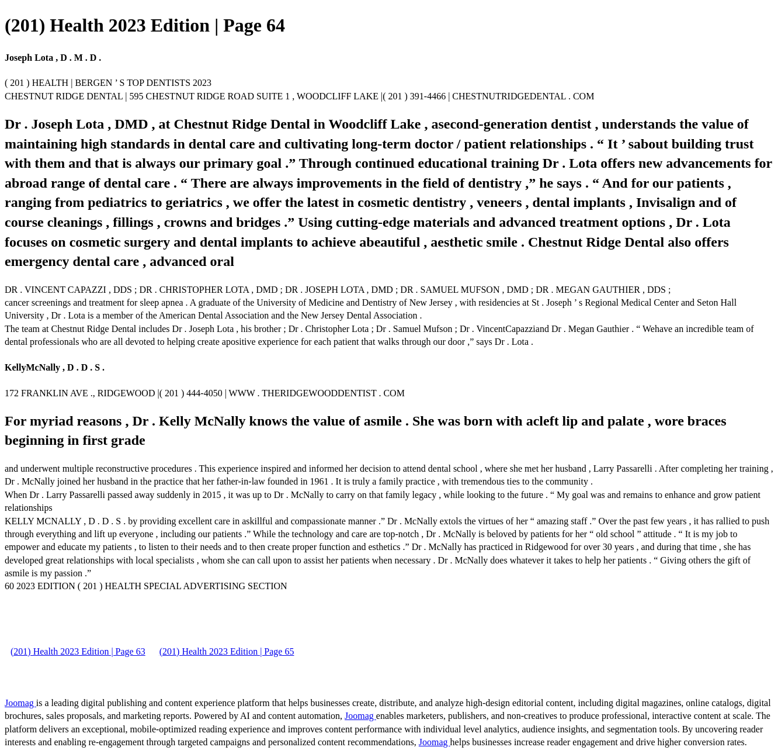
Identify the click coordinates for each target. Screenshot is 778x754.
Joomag (20, 703)
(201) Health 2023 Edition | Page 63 (78, 651)
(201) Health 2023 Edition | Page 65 (226, 651)
